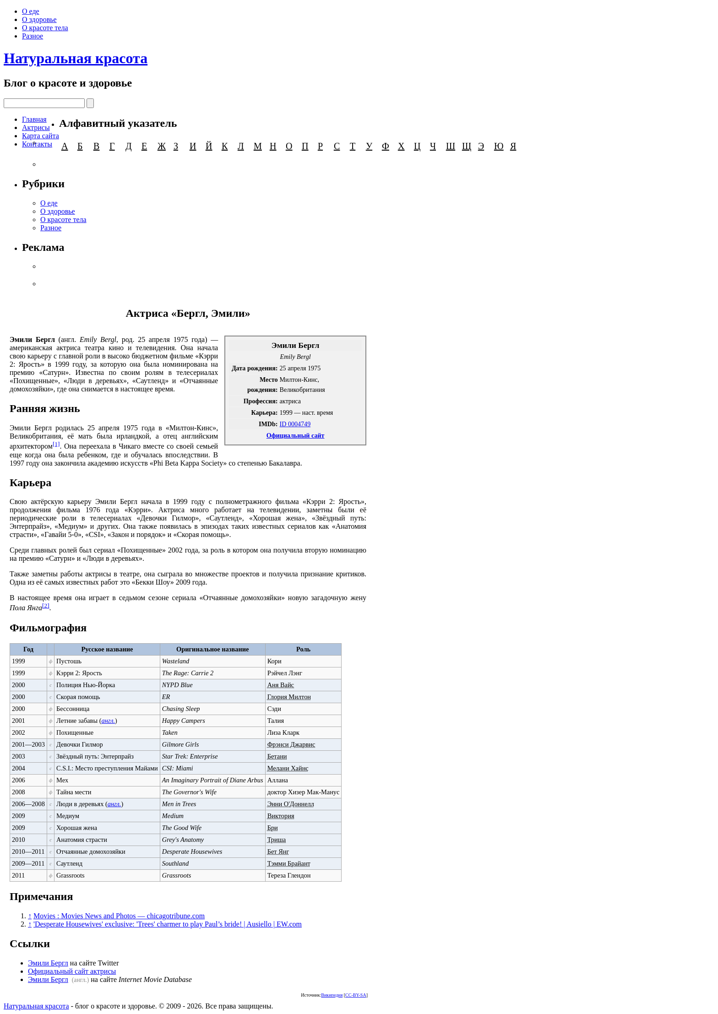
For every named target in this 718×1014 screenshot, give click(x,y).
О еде (30, 11)
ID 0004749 (295, 424)
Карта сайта (40, 136)
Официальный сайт (296, 435)
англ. (108, 720)
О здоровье (39, 19)
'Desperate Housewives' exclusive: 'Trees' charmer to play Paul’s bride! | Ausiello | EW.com (167, 924)
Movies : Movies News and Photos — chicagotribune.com (119, 916)
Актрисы (36, 127)
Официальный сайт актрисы (72, 971)
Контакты (37, 144)
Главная (34, 119)
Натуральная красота (75, 58)
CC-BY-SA (355, 995)
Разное (32, 36)
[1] (56, 443)
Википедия (332, 995)
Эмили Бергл (48, 963)
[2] (45, 605)
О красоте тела (45, 28)
